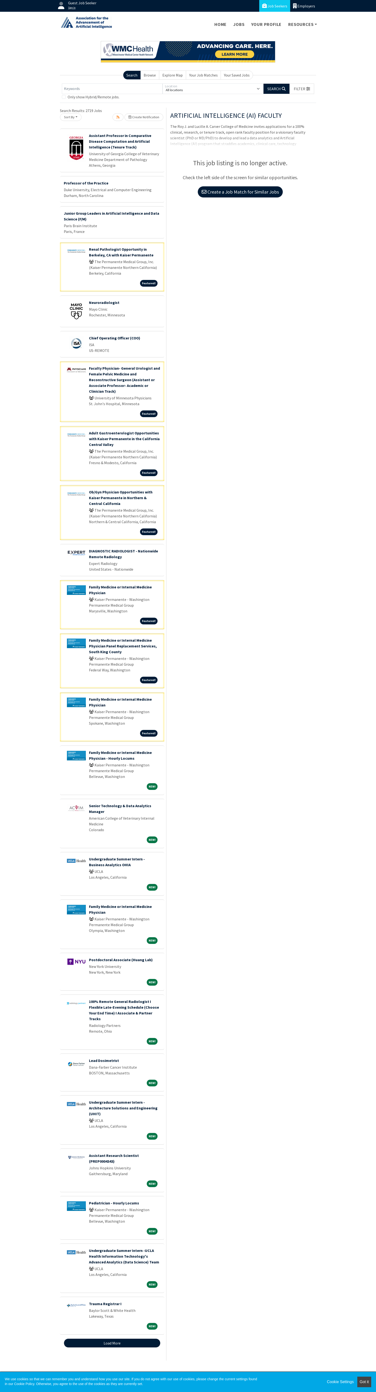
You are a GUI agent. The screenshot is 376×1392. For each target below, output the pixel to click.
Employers (304, 6)
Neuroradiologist (104, 302)
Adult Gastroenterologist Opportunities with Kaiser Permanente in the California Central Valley (124, 439)
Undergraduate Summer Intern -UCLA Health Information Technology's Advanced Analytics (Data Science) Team (124, 1256)
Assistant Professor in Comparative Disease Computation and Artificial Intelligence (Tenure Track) (120, 141)
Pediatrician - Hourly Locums (114, 1203)
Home (220, 24)
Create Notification (144, 117)
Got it (364, 1382)
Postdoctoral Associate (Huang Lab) (121, 959)
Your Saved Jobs (237, 75)
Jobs (238, 24)
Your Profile (266, 24)
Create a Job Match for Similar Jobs (240, 192)
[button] (302, 88)
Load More (112, 1343)
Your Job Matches (203, 75)
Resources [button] (300, 24)
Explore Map (172, 75)
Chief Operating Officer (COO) (114, 338)
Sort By (69, 117)
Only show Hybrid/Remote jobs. (93, 97)
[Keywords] (112, 88)
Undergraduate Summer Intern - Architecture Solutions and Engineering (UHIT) (123, 1108)
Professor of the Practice (86, 183)
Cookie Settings (340, 1382)
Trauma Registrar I (105, 1303)
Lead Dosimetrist (104, 1060)
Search (131, 75)
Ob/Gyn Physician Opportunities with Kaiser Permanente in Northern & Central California (121, 498)
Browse (150, 75)
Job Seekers (274, 6)
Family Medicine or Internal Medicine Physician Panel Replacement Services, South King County (123, 646)
